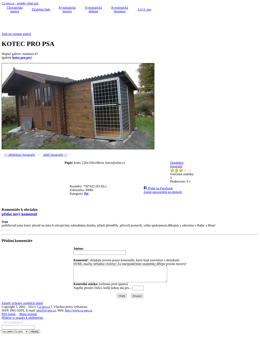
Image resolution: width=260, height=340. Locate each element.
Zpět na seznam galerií (16, 34)
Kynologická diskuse (93, 9)
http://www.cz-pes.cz (78, 313)
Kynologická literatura (119, 9)
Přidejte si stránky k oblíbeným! (22, 321)
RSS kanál (8, 317)
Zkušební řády (41, 9)
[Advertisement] (76, 23)
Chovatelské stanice (15, 9)
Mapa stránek (28, 317)
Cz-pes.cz (43, 310)
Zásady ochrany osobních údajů (22, 306)
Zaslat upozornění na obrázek (163, 192)
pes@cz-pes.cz (46, 313)
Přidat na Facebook (158, 188)
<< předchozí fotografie (19, 154)
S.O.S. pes (144, 9)
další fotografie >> (55, 154)
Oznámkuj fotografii (177, 164)
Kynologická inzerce (67, 9)
